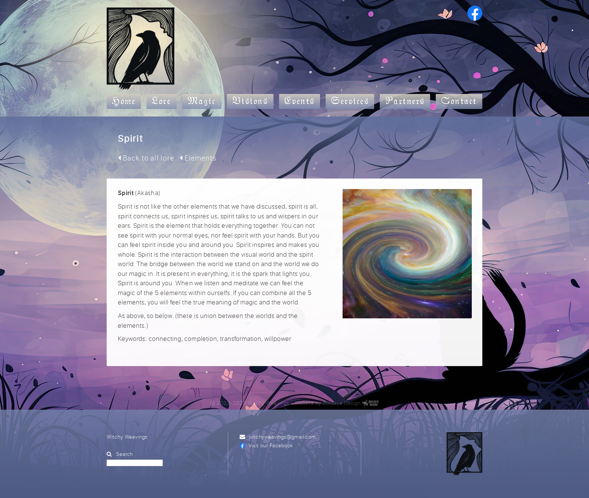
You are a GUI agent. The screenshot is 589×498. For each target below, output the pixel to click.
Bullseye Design (342, 402)
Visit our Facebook (271, 445)
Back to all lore (146, 157)
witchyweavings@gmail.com (282, 436)
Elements (198, 157)
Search (124, 453)
